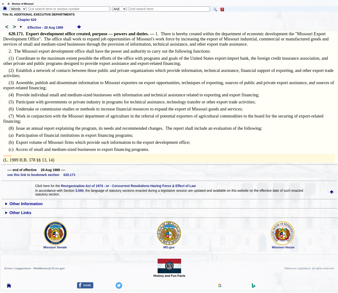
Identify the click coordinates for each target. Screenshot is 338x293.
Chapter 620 (27, 20)
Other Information (26, 204)
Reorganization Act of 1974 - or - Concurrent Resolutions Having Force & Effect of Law (128, 186)
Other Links (20, 213)
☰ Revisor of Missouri (19, 4)
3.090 (79, 190)
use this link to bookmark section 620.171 (41, 175)
